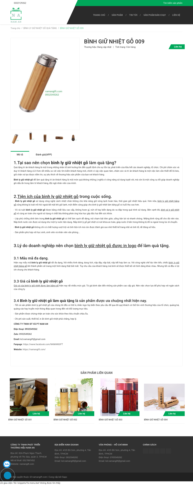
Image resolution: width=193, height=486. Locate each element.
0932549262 (25, 335)
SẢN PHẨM (117, 15)
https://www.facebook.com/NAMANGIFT (43, 345)
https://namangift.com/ (34, 350)
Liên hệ (176, 15)
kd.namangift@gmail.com (73, 462)
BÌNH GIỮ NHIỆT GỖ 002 (65, 421)
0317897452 (29, 461)
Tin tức (133, 15)
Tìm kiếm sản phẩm (172, 3)
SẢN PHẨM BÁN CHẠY (155, 15)
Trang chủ (99, 15)
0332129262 (20, 3)
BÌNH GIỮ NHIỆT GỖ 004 (156, 421)
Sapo (64, 478)
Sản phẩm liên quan (97, 374)
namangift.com (27, 465)
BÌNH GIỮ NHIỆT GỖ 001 (20, 421)
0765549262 (116, 458)
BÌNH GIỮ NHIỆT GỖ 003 (110, 421)
